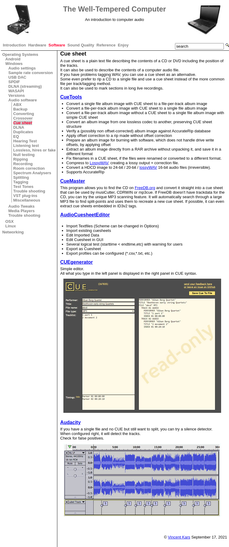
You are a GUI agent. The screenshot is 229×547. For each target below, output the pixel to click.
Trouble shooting (29, 191)
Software (57, 45)
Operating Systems (20, 54)
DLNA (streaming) (25, 86)
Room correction (29, 168)
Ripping (20, 159)
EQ (16, 136)
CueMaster (72, 181)
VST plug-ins (25, 195)
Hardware (37, 45)
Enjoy (123, 45)
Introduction (14, 45)
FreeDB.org (145, 187)
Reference (106, 45)
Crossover (23, 118)
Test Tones (23, 186)
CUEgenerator (76, 262)
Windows (14, 63)
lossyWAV (148, 167)
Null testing (24, 154)
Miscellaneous (26, 200)
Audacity (70, 422)
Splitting (21, 177)
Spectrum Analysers (32, 173)
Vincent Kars (179, 537)
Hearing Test (25, 141)
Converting (23, 113)
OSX (9, 221)
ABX (17, 104)
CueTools (71, 97)
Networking (13, 232)
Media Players (21, 211)
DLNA (18, 127)
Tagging (21, 182)
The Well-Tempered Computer (114, 9)
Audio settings (22, 68)
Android (13, 59)
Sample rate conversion (30, 72)
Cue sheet (22, 123)
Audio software (22, 100)
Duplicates (23, 132)
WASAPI (16, 91)
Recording (23, 163)
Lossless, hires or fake (34, 150)
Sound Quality (80, 45)
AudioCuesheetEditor (85, 214)
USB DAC (17, 77)
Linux (10, 226)
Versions (16, 95)
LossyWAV (99, 163)
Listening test (26, 145)
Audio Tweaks (21, 206)
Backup (20, 109)
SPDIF (14, 82)
